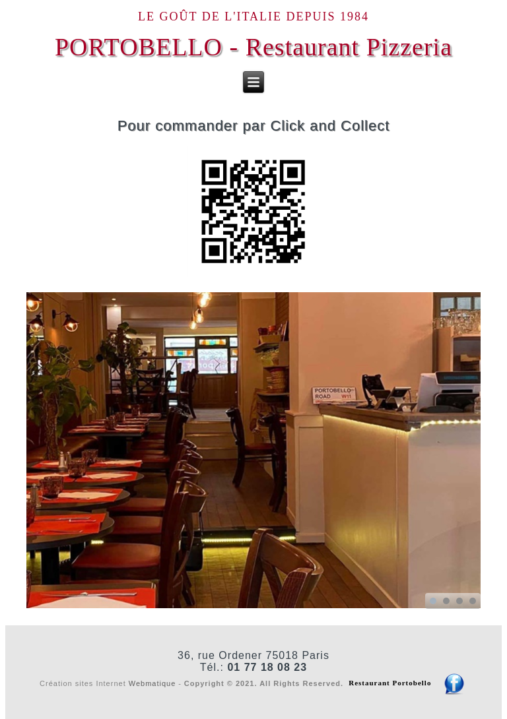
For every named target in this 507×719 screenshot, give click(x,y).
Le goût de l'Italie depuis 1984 (253, 16)
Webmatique (152, 683)
